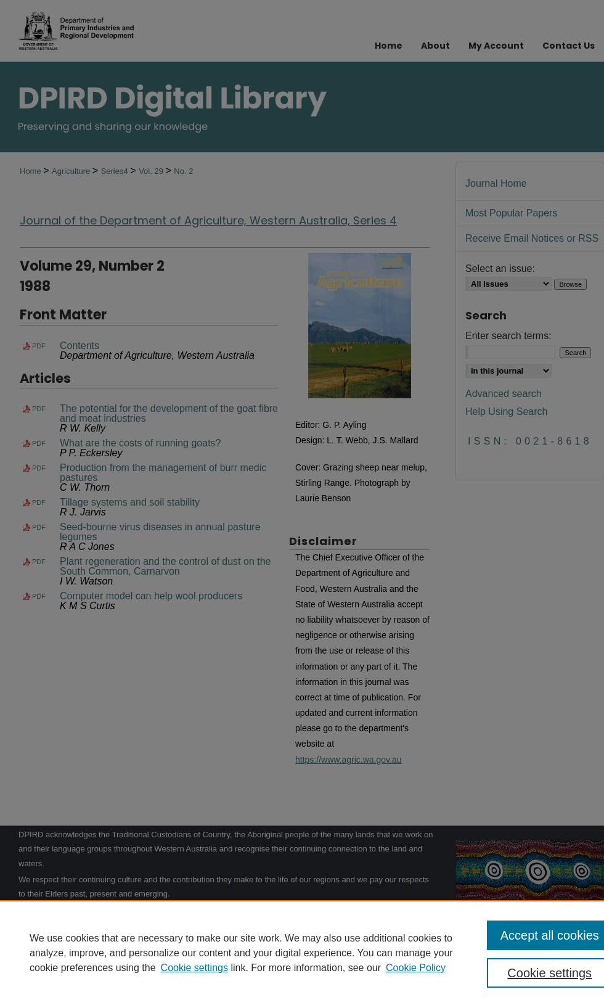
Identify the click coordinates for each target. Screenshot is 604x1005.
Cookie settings (194, 967)
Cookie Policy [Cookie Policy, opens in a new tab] (416, 967)
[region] (302, 952)
